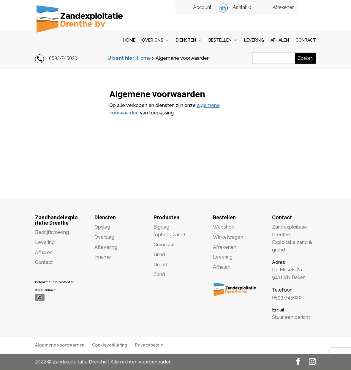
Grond (160, 264)
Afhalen (280, 40)
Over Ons (152, 40)
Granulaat (164, 245)
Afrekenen (224, 247)
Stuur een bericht (291, 317)
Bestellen (220, 40)
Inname (102, 257)
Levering (254, 40)
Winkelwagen (228, 237)
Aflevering (105, 247)
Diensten (186, 40)
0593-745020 (287, 297)
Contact (305, 40)
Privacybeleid (149, 345)
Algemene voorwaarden (59, 345)
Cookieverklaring (109, 345)
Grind (159, 254)
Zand (159, 274)
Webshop (224, 227)
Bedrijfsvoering (52, 232)
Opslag (102, 227)
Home (129, 40)
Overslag (104, 237)
